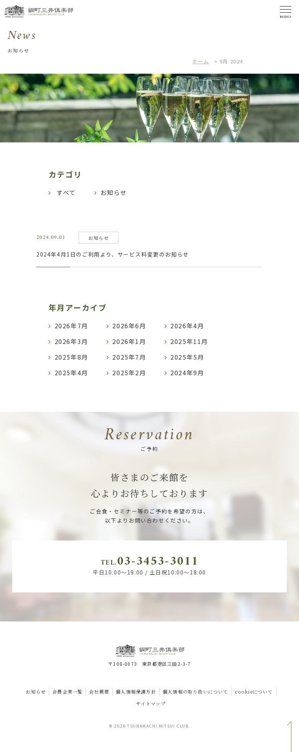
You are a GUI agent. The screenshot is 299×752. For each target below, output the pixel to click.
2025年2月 (129, 372)
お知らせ (36, 691)
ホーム (200, 61)
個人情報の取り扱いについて (195, 691)
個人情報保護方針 (136, 691)
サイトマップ (151, 703)
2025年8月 (71, 356)
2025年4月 (71, 372)
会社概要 (99, 691)
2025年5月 (187, 356)
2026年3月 (71, 341)
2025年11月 (189, 341)
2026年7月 (71, 325)
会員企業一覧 (67, 691)
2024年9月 (187, 372)
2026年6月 (129, 325)
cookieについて (254, 691)
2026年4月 (187, 325)
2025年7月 (129, 356)
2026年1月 (129, 341)
